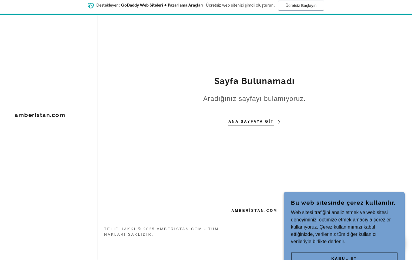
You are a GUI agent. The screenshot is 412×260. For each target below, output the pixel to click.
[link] (40, 115)
